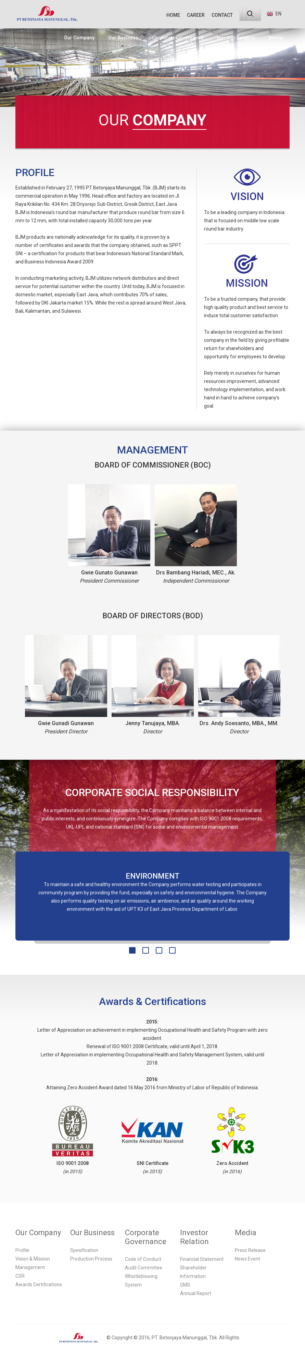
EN (274, 13)
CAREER (196, 15)
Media (276, 37)
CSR (20, 1276)
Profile (22, 1250)
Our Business (123, 37)
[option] (153, 892)
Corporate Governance (177, 37)
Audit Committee (143, 1267)
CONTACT (222, 15)
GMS (185, 1285)
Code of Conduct (143, 1259)
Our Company (79, 37)
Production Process (91, 1259)
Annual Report (195, 1293)
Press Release (250, 1250)
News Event (247, 1259)
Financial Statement (202, 1259)
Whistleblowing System (141, 1281)
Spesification (84, 1250)
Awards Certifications (38, 1284)
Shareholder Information (193, 1272)
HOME (173, 15)
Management (30, 1267)
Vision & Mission (32, 1259)
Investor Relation (236, 37)
